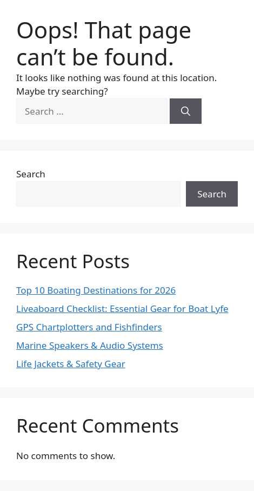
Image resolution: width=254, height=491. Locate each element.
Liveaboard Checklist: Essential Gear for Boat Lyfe (122, 308)
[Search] (186, 111)
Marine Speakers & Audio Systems (89, 345)
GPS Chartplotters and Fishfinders (89, 327)
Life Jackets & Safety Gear (70, 363)
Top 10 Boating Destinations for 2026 (96, 290)
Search (30, 174)
